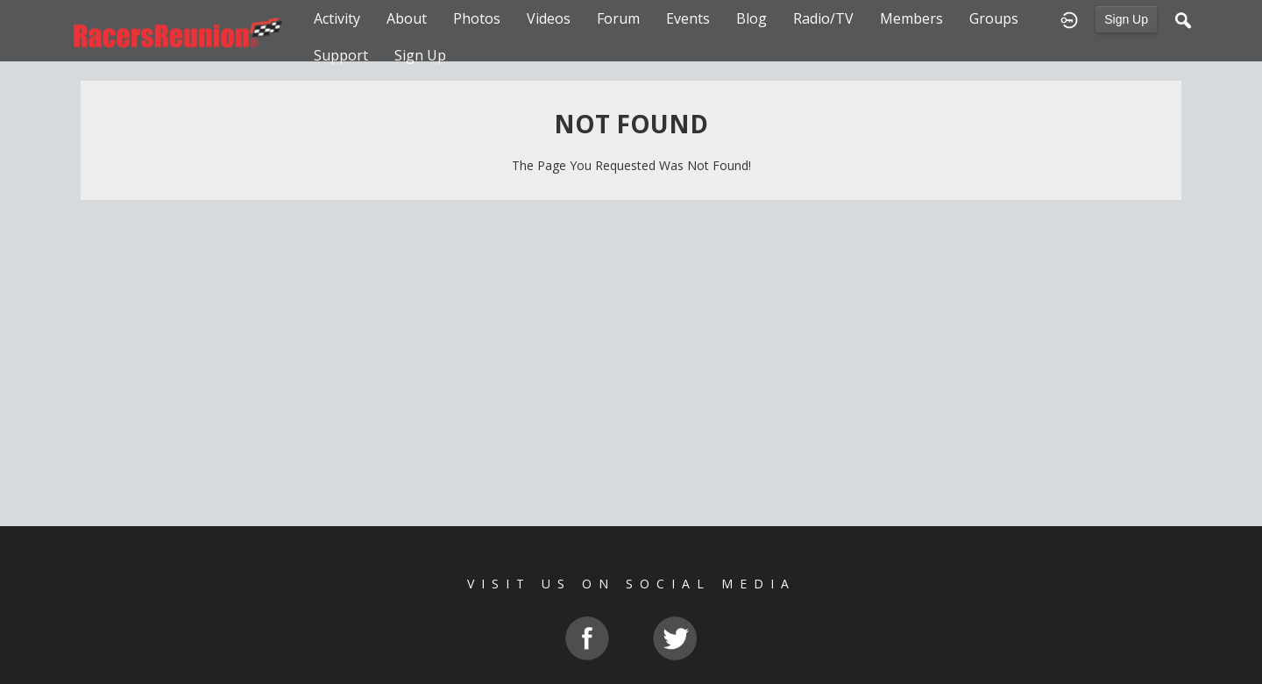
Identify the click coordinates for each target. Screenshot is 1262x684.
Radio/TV (823, 18)
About (406, 18)
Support (341, 55)
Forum (618, 18)
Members (911, 18)
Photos (476, 18)
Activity (337, 18)
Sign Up (1126, 19)
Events (688, 18)
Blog (751, 18)
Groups (993, 18)
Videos (549, 18)
